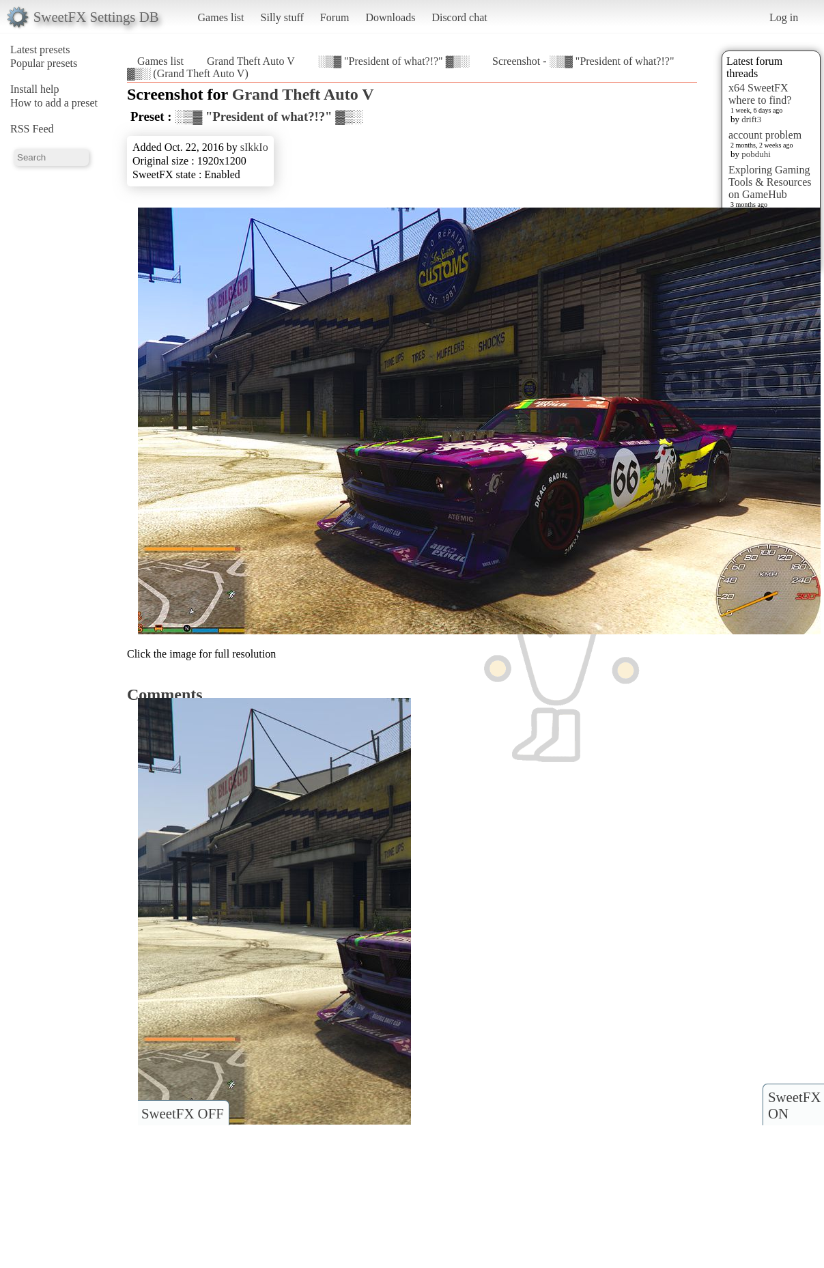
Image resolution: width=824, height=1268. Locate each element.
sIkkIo (254, 147)
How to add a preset (54, 103)
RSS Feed (32, 129)
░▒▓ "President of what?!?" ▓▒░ (393, 61)
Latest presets (40, 49)
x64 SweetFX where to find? (759, 94)
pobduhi (756, 154)
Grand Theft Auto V (251, 61)
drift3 (751, 119)
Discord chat (459, 17)
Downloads (390, 17)
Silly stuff (282, 17)
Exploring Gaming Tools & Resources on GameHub (770, 182)
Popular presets (43, 63)
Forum (335, 17)
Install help (34, 89)
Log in (783, 17)
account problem (764, 135)
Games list (221, 17)
